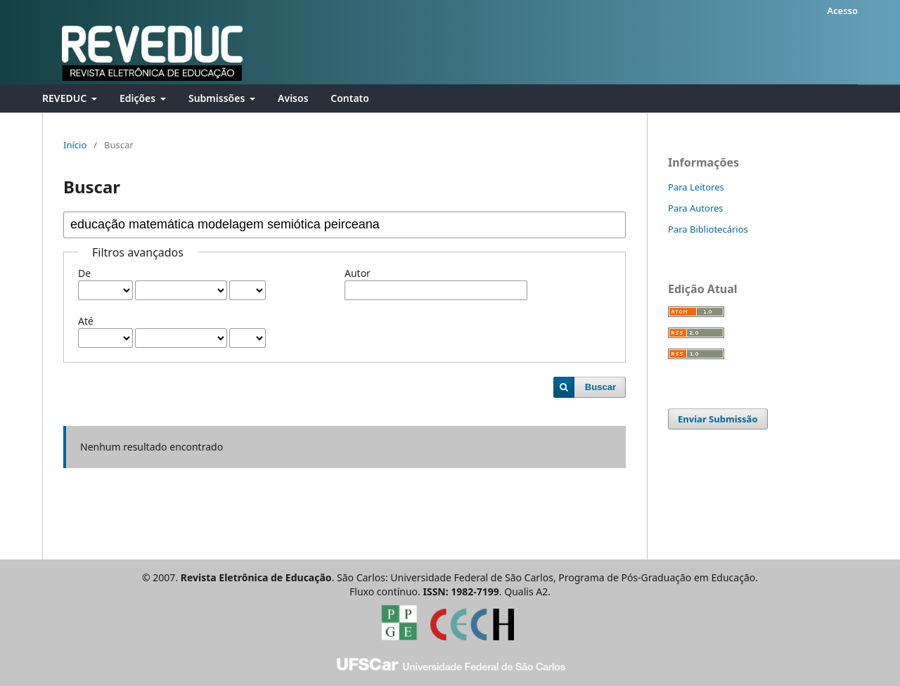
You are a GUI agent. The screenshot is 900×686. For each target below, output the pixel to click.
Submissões (218, 98)
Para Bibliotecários (708, 229)
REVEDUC (65, 98)
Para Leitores (696, 187)
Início (74, 144)
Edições (139, 98)
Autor (358, 273)
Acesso (842, 10)
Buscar (600, 387)
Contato (349, 98)
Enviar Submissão (718, 419)
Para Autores (696, 208)
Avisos (293, 98)
